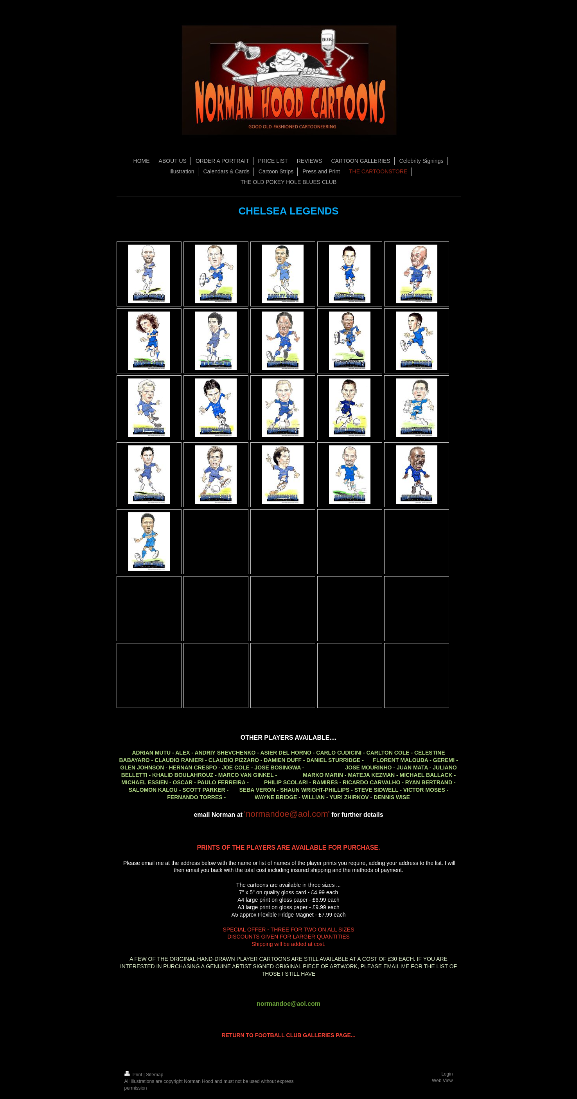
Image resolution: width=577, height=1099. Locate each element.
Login (447, 1074)
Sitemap (154, 1074)
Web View (442, 1080)
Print (134, 1074)
